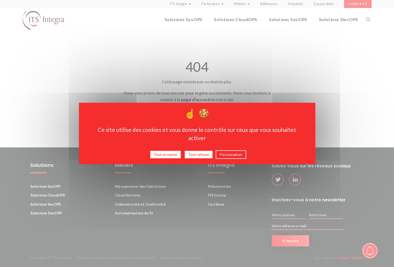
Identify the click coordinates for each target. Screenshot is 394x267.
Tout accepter (166, 155)
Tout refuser (198, 155)
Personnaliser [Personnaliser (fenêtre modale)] (231, 155)
